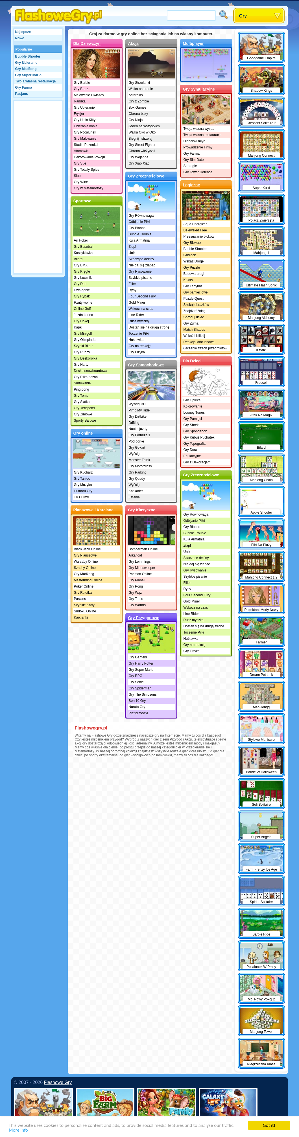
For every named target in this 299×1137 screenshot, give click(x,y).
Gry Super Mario (28, 75)
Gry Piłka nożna (86, 377)
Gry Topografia (195, 444)
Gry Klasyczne (142, 510)
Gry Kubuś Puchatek (199, 437)
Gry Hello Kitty (85, 120)
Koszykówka (83, 253)
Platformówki (138, 713)
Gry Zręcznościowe (146, 176)
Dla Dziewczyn (87, 43)
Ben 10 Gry (137, 701)
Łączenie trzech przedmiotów (205, 348)
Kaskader (136, 491)
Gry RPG (136, 676)
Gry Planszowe (85, 555)
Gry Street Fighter (142, 145)
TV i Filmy (81, 497)
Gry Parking (138, 472)
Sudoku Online (85, 611)
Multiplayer (193, 43)
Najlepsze (23, 32)
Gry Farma (23, 87)
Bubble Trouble (140, 234)
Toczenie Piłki (139, 334)
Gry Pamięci (193, 419)
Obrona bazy (138, 114)
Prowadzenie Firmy (198, 147)
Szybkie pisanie (140, 278)
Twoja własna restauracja (35, 81)
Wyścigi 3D (137, 404)
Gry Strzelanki (139, 83)
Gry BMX (81, 265)
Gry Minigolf (83, 334)
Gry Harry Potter (141, 663)
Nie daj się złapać (142, 265)
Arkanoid (135, 555)
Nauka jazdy (138, 429)
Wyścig (134, 454)
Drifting (134, 423)
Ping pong (81, 389)
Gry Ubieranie (26, 63)
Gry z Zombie (139, 101)
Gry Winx (81, 182)
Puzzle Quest (194, 299)
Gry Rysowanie (140, 271)
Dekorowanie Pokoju (89, 157)
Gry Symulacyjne (199, 89)
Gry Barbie (82, 83)
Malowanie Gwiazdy (89, 95)
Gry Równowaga (141, 216)
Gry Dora (190, 450)
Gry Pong (136, 586)
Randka (80, 101)
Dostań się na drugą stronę (149, 327)
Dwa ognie (82, 290)
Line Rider (136, 315)
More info (18, 1130)
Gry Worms (137, 605)
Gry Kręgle (82, 271)
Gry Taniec (82, 479)
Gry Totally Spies (86, 170)
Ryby (132, 290)
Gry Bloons (137, 228)
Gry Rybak (82, 296)
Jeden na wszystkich (144, 126)
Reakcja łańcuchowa (199, 342)
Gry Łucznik (83, 278)
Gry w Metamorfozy (88, 188)
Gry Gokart (137, 448)
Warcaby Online (86, 562)
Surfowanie (82, 383)
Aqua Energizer (195, 224)
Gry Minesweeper (142, 568)
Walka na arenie (141, 89)
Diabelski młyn (194, 141)
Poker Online (83, 586)
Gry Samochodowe (146, 365)
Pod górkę (136, 441)
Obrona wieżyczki (142, 151)
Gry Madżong (26, 69)
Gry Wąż (135, 593)
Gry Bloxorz (192, 243)
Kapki (78, 327)
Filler (132, 284)
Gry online (83, 433)
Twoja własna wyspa (199, 129)
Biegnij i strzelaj (140, 139)
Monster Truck (139, 460)
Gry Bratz (81, 89)
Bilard (78, 259)
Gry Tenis (81, 396)
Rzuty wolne (83, 302)
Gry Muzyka (83, 485)
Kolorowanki (193, 406)
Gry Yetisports (84, 408)
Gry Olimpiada (85, 340)
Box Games (138, 107)
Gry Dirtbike (138, 417)
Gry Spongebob (195, 431)
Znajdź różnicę (195, 311)
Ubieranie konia (85, 126)
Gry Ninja (136, 120)
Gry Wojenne (139, 157)
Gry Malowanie (85, 139)
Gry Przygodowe (143, 617)
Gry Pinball (137, 580)
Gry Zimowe (83, 414)
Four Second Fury (142, 296)
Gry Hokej (81, 321)
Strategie (190, 166)
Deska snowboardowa (90, 371)
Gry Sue (80, 163)
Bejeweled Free (195, 230)
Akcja (133, 43)
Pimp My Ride (139, 410)
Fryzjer (79, 114)
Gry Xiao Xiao (139, 163)
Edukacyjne (192, 456)
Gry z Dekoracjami (197, 462)
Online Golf (82, 309)
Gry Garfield (138, 657)
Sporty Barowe (85, 420)
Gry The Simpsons (143, 694)
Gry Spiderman (140, 688)
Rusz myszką (139, 321)
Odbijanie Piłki (139, 222)
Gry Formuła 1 (139, 435)
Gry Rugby (82, 352)
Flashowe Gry (58, 1082)
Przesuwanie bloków (199, 236)
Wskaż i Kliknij (194, 336)
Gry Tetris (136, 599)
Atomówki (81, 151)
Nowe (19, 38)
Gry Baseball (83, 247)
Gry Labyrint (193, 286)
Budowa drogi (194, 274)
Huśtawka (136, 340)
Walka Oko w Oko (142, 132)
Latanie (134, 497)
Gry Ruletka (83, 593)
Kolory (188, 280)
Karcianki (81, 617)
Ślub (77, 176)
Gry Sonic (136, 682)
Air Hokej (81, 240)
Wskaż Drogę (194, 261)
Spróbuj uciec (194, 317)
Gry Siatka (82, 402)
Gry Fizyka (137, 352)
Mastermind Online (88, 580)
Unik (132, 253)
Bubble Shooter (27, 56)
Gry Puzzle (192, 268)
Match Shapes (194, 330)
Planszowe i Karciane (93, 510)
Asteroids (136, 95)
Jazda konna (83, 315)
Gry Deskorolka (85, 358)
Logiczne (191, 185)
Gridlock (190, 255)
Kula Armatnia (139, 240)
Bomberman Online (143, 549)
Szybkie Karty (84, 605)
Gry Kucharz (83, 472)
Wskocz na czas (141, 309)
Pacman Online (140, 574)
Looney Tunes (194, 413)
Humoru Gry (83, 491)
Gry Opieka (192, 400)
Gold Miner (137, 302)
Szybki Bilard (83, 346)
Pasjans (21, 94)
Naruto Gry (137, 707)
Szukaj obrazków (196, 305)
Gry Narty (81, 365)
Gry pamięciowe (196, 292)
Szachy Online (85, 568)
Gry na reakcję (140, 346)
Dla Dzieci (192, 361)
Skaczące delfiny (141, 259)
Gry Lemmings (140, 562)
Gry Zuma (191, 323)
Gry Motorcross (140, 466)
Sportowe (82, 201)
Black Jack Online (87, 549)
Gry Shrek (191, 425)
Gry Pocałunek (85, 132)
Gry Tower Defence (198, 172)
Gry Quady (137, 479)
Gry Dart (80, 284)
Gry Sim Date (194, 160)
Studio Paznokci (86, 145)
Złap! (132, 247)
